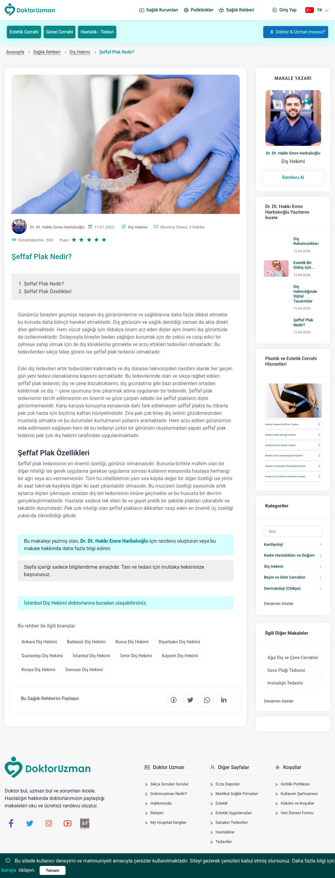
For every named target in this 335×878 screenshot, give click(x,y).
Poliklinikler (198, 10)
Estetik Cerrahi (27, 32)
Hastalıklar (225, 827)
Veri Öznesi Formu (297, 808)
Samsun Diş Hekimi (85, 669)
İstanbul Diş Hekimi (92, 656)
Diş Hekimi (80, 51)
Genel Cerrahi (67, 32)
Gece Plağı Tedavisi (284, 642)
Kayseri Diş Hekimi (180, 656)
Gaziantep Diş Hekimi (42, 656)
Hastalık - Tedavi (108, 32)
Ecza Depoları (228, 779)
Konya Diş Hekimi (39, 669)
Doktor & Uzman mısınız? (293, 32)
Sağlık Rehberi (236, 10)
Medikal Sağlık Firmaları (237, 789)
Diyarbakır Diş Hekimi (179, 642)
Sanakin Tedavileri (232, 817)
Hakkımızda (160, 798)
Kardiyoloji (271, 519)
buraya (8, 870)
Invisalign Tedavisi (283, 655)
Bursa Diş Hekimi (132, 642)
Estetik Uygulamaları (234, 808)
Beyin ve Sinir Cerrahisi (282, 552)
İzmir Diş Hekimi (136, 656)
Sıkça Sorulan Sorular (169, 779)
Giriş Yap (284, 10)
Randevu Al (293, 177)
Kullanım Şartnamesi (299, 789)
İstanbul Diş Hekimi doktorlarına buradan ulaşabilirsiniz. (86, 603)
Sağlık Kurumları (158, 10)
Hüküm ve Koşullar (297, 798)
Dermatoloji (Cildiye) (280, 563)
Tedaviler (224, 837)
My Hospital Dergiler (168, 817)
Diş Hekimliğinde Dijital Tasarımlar (306, 279)
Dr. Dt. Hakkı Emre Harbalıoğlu (293, 152)
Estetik (222, 798)
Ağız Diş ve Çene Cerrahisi (290, 629)
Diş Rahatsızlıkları (307, 230)
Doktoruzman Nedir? (168, 789)
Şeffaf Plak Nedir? (307, 300)
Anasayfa (15, 51)
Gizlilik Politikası (295, 779)
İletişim (156, 808)
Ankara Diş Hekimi (40, 642)
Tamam (52, 870)
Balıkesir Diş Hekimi (86, 642)
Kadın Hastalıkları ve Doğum (287, 530)
